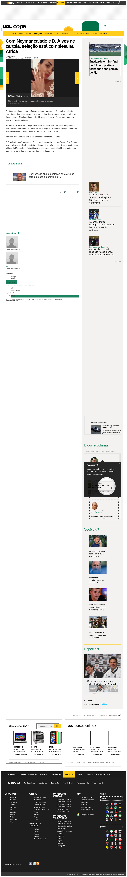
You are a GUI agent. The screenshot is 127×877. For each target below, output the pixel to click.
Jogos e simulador (87, 800)
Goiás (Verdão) (107, 816)
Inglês (59, 841)
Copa (19, 26)
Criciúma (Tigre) (120, 808)
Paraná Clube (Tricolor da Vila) (112, 843)
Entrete (69, 3)
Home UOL (12, 774)
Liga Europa (61, 828)
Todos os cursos (113, 725)
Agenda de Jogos (40, 797)
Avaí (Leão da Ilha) (107, 836)
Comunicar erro (72, 192)
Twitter (12, 278)
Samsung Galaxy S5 (15, 762)
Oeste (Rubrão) (107, 843)
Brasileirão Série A (64, 799)
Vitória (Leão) (120, 820)
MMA (11, 810)
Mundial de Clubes (64, 824)
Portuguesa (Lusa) (120, 843)
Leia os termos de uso (12, 300)
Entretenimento (29, 774)
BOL (102, 3)
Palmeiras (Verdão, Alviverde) (120, 816)
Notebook (41, 762)
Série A (103, 799)
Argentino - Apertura (64, 831)
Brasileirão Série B (64, 802)
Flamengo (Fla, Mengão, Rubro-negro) (116, 812)
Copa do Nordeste (40, 839)
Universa (77, 3)
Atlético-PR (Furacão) (112, 804)
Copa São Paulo (63, 812)
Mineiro (36, 834)
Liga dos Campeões (64, 826)
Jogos (90, 774)
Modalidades (11, 794)
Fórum (36, 812)
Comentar (11, 282)
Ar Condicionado (30, 762)
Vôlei (11, 822)
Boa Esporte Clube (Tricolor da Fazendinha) (112, 836)
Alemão (60, 833)
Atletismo (13, 797)
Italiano (60, 843)
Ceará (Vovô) (120, 836)
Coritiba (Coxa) (116, 808)
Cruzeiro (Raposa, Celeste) (107, 812)
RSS (38, 863)
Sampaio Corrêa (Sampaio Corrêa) (107, 847)
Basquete (13, 800)
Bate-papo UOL (103, 774)
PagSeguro (110, 3)
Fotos (36, 817)
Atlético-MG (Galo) (107, 804)
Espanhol (60, 836)
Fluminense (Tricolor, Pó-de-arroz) (120, 812)
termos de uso (30, 285)
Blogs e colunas (96, 445)
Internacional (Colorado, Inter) (116, 816)
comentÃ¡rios (12, 233)
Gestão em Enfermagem (96, 762)
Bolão (95, 34)
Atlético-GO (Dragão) (120, 832)
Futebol (12, 805)
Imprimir (61, 192)
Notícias (52, 3)
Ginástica (13, 807)
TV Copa (75, 34)
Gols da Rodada (39, 805)
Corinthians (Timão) (112, 808)
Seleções (38, 34)
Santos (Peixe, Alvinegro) (107, 820)
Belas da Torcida (39, 807)
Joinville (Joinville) (116, 840)
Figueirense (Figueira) (112, 812)
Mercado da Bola (83, 783)
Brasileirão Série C (64, 804)
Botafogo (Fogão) (120, 804)
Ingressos (84, 802)
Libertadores (43, 783)
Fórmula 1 (13, 802)
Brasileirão (55, 783)
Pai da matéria (85, 34)
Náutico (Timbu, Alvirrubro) (120, 840)
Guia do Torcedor (62, 34)
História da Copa (87, 810)
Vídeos (36, 819)
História (103, 34)
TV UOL (95, 3)
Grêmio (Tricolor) (112, 816)
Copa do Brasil (67, 783)
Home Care (110, 762)
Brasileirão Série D (64, 807)
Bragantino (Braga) (116, 836)
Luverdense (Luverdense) (107, 840)
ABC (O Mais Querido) (107, 832)
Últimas (13, 34)
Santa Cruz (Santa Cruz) (112, 847)
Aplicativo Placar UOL (41, 810)
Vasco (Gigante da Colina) (116, 847)
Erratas (103, 715)
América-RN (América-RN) (116, 832)
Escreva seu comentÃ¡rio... (14, 250)
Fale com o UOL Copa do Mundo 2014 (84, 715)
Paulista (36, 829)
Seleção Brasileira (87, 815)
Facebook (13, 276)
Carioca (36, 831)
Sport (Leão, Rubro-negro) (116, 820)
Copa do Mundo (98, 783)
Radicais (13, 814)
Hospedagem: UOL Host (116, 874)
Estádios (49, 34)
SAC (32, 3)
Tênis (12, 817)
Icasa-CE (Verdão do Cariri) (112, 840)
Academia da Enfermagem (76, 762)
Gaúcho (36, 836)
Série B (103, 826)
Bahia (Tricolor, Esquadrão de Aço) (116, 804)
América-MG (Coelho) (112, 832)
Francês (60, 838)
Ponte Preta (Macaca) (116, 843)
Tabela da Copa (26, 34)
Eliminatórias (85, 807)
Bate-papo (42, 3)
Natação (13, 812)
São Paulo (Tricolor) (112, 820)
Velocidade (14, 819)
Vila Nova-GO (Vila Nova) (120, 847)
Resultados (38, 800)
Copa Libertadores (64, 821)
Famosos (87, 3)
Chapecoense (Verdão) (107, 808)
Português (61, 846)
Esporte (60, 3)
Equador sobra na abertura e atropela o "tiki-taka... (102, 518)
